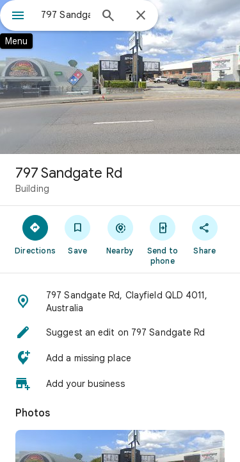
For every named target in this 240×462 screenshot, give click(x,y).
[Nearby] (120, 234)
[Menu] (18, 16)
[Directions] (35, 234)
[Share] (205, 234)
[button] (120, 302)
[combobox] (65, 14)
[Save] (77, 234)
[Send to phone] (162, 239)
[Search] (108, 16)
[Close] (141, 16)
